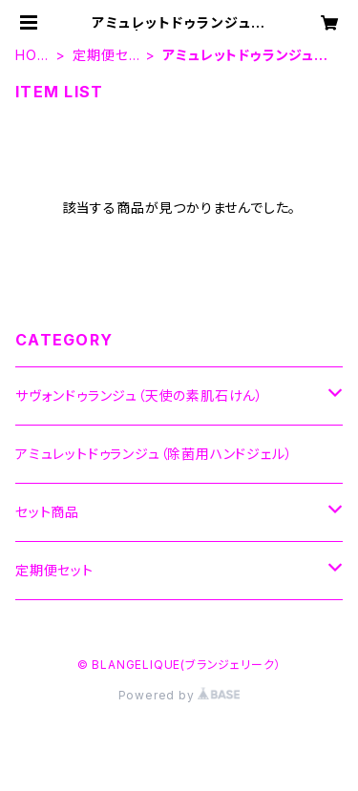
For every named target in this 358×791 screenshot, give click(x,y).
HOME (32, 56)
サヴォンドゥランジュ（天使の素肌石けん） (139, 395)
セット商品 (47, 512)
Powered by (179, 695)
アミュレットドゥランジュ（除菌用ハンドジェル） (153, 454)
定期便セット (106, 56)
